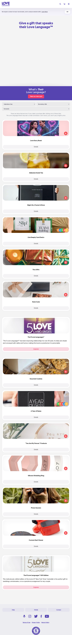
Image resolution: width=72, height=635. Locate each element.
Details (36, 147)
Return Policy (45, 622)
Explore (36, 349)
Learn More (45, 12)
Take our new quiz (36, 96)
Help (13, 610)
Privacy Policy (36, 622)
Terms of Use (26, 622)
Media (36, 610)
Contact (58, 610)
